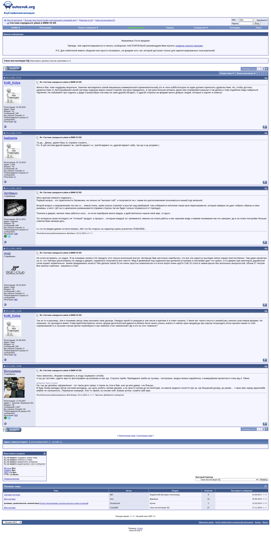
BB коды (7, 468)
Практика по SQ (86, 20)
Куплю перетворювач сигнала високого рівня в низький (64, 503)
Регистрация (46, 28)
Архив (258, 522)
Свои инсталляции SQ (105, 20)
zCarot (140, 528)
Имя (233, 20)
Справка (170, 28)
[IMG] (6, 472)
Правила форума (136, 28)
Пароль (235, 23)
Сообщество (201, 28)
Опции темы (226, 73)
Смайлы (7, 470)
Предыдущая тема (127, 436)
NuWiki (15, 28)
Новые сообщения (87, 28)
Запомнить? (261, 20)
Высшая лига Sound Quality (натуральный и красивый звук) (51, 20)
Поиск (259, 28)
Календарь (235, 28)
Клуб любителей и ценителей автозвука (234, 522)
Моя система (9, 499)
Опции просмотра (245, 73)
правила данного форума (189, 45)
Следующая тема (144, 436)
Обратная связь (206, 522)
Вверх (265, 522)
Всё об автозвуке (14, 20)
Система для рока (12, 495)
